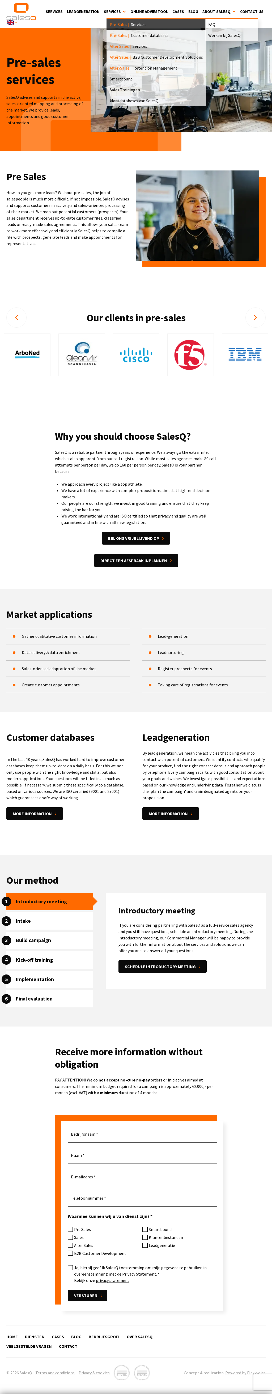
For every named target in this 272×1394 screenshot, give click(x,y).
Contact (68, 1346)
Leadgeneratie (162, 1246)
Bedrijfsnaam (83, 1135)
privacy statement (112, 1281)
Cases (178, 12)
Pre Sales (82, 1230)
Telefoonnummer (87, 1199)
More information (32, 815)
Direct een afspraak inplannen (133, 561)
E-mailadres (82, 1178)
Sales (79, 1238)
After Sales (83, 1246)
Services (54, 12)
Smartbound (160, 1230)
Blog (193, 12)
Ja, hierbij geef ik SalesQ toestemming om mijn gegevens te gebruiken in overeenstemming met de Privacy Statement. (140, 1272)
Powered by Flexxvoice (245, 1372)
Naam (76, 1156)
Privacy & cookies (94, 1372)
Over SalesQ (139, 1336)
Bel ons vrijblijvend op (133, 539)
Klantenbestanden (166, 1238)
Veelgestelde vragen (29, 1346)
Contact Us (252, 12)
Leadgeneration (83, 12)
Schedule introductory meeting (160, 967)
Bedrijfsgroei (104, 1336)
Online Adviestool (149, 12)
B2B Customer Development (100, 1254)
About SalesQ (216, 12)
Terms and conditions (55, 1372)
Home (12, 1336)
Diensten (35, 1336)
